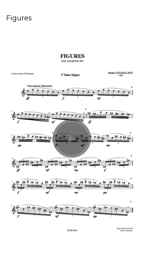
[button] (72, 138)
